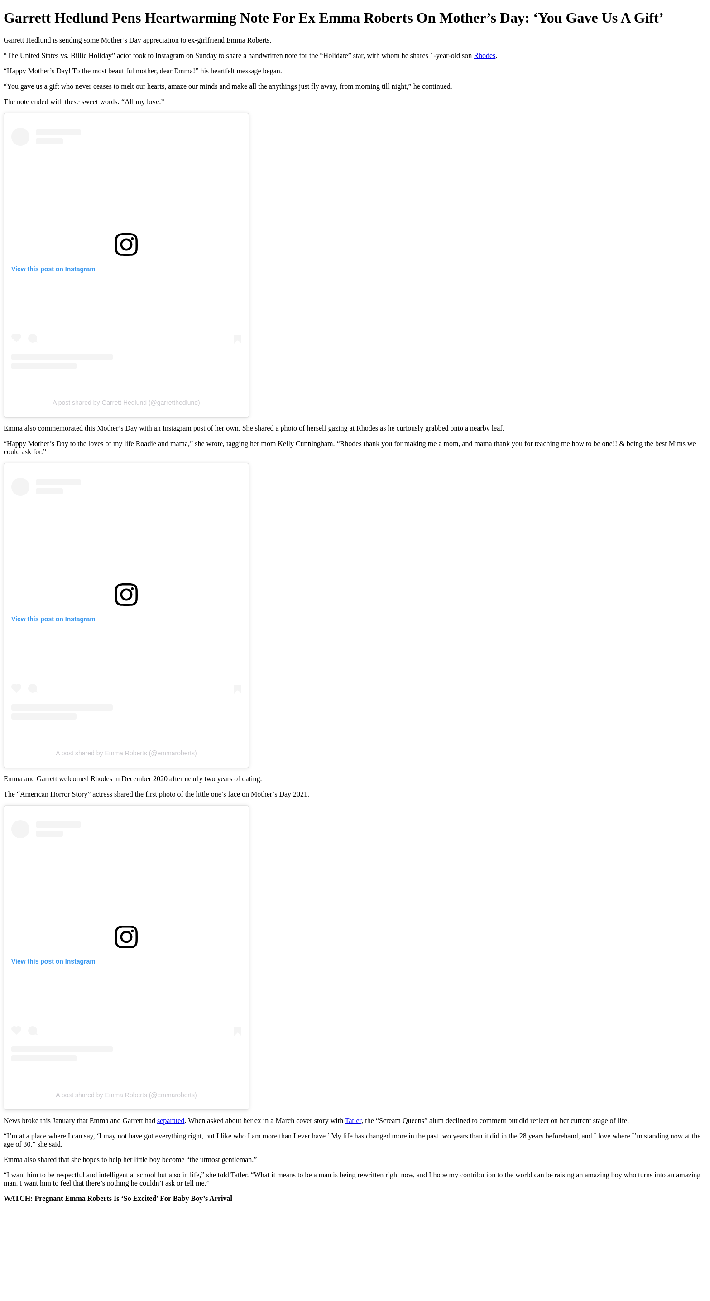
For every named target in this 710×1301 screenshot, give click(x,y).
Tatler (353, 1120)
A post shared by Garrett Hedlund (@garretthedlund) (126, 402)
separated (170, 1120)
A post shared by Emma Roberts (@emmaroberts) (126, 753)
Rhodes (484, 55)
